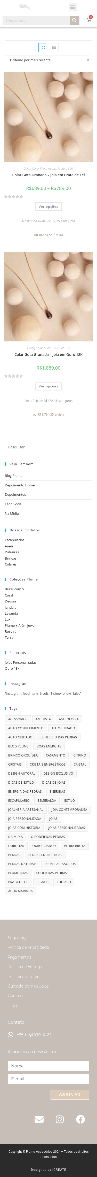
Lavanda (11, 613)
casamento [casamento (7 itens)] (55, 755)
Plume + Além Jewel (20, 625)
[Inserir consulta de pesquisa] (48, 447)
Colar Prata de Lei (44, 168)
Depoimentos (15, 494)
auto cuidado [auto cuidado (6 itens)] (20, 737)
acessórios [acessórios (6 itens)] (18, 719)
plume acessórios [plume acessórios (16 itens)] (60, 864)
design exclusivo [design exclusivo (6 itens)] (58, 773)
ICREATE (59, 1170)
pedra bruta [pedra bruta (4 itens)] (74, 846)
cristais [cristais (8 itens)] (15, 764)
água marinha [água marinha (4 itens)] (20, 891)
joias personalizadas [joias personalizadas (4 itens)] (66, 828)
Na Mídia (12, 513)
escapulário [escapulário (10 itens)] (19, 800)
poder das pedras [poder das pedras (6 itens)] (51, 873)
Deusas (10, 601)
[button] (73, 7)
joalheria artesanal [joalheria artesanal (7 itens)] (25, 809)
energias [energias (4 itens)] (57, 791)
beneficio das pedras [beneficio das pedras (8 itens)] (59, 737)
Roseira (11, 631)
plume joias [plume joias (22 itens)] (18, 873)
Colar (27, 168)
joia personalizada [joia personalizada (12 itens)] (24, 818)
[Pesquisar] (74, 20)
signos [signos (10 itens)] (42, 882)
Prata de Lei (66, 168)
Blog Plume (13, 475)
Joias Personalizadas (20, 662)
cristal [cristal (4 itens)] (80, 764)
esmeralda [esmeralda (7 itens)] (47, 800)
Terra (9, 637)
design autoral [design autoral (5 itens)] (21, 773)
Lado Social (13, 504)
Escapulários (15, 540)
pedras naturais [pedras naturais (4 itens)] (22, 864)
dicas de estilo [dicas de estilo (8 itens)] (21, 782)
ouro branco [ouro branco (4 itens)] (44, 846)
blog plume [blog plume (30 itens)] (18, 746)
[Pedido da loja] (48, 60)
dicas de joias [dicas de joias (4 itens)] (54, 782)
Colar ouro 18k (46, 348)
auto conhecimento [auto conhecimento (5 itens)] (26, 728)
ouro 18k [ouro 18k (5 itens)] (16, 846)
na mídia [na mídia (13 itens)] (15, 837)
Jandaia (10, 607)
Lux (8, 619)
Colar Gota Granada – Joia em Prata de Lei (48, 174)
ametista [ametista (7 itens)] (43, 719)
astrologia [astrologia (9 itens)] (69, 719)
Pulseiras (12, 552)
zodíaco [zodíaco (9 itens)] (64, 882)
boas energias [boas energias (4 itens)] (49, 746)
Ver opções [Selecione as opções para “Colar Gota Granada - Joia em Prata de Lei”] (48, 206)
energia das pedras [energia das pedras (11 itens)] (25, 791)
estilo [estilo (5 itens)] (69, 800)
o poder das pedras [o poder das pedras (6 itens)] (48, 837)
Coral (9, 595)
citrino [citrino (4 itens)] (80, 755)
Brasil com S (14, 589)
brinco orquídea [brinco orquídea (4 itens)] (23, 755)
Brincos (11, 558)
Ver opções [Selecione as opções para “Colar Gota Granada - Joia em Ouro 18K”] (48, 386)
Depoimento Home (20, 485)
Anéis (9, 546)
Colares (11, 564)
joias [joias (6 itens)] (53, 818)
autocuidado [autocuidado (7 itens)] (63, 728)
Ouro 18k (63, 348)
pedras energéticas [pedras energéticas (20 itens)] (45, 855)
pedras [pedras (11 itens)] (14, 855)
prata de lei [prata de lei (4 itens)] (18, 882)
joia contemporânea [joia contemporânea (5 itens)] (69, 809)
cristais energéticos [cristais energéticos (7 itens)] (48, 764)
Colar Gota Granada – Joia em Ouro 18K (48, 354)
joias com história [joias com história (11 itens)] (24, 828)
